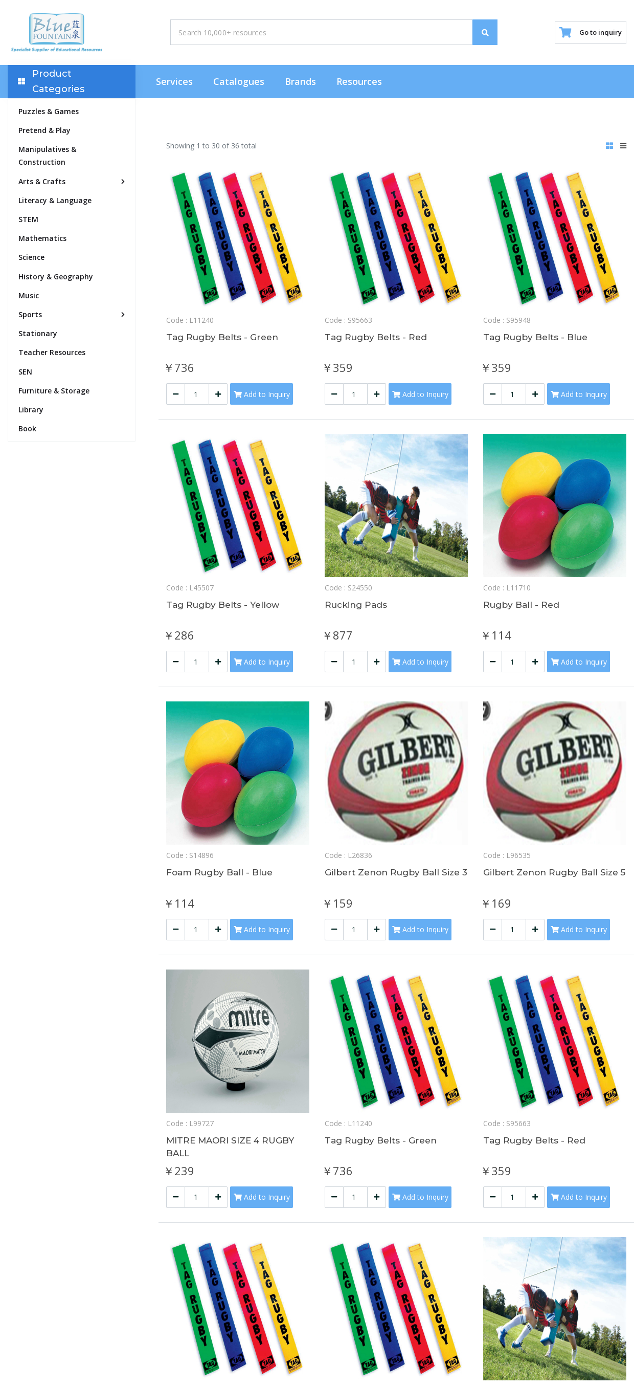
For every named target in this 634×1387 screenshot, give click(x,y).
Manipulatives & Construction (47, 157)
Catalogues (238, 83)
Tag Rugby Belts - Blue (538, 339)
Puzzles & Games (48, 113)
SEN (25, 373)
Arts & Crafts (41, 183)
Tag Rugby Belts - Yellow (225, 608)
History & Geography (55, 278)
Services (174, 83)
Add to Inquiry (262, 397)
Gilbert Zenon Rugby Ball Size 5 (554, 884)
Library (30, 411)
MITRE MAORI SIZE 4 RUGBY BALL (234, 1153)
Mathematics (42, 240)
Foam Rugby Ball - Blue (223, 877)
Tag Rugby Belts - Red (378, 339)
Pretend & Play (44, 132)
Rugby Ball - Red (523, 608)
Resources (359, 83)
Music (28, 297)
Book (27, 430)
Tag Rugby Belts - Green (225, 339)
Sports (30, 316)
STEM (28, 221)
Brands (300, 83)
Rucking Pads (357, 608)
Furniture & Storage (53, 393)
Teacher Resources (51, 354)
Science (31, 259)
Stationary (37, 335)
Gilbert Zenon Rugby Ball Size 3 (396, 884)
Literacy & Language (55, 202)
